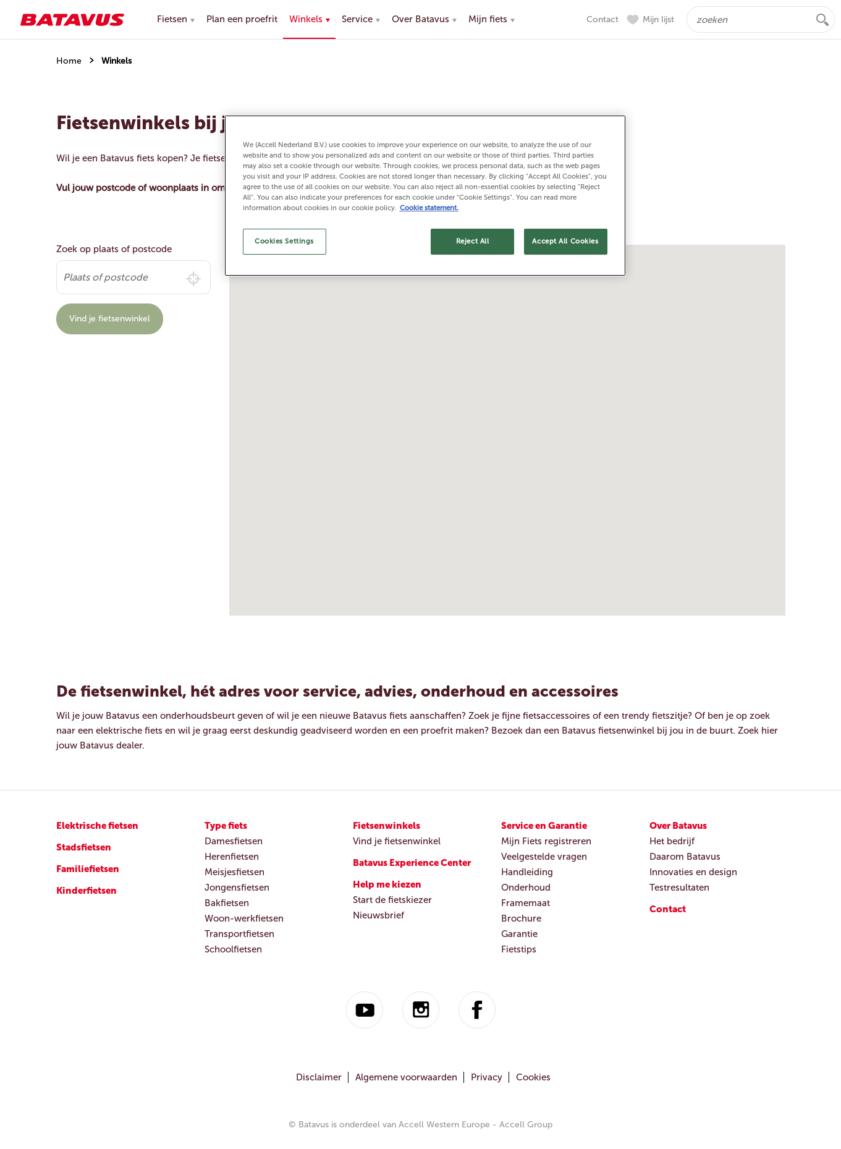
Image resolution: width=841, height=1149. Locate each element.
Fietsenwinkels (386, 825)
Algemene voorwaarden (406, 1077)
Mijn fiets (491, 19)
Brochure (521, 918)
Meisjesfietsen (234, 872)
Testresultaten (679, 887)
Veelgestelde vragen (544, 856)
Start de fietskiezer (392, 899)
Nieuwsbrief (378, 915)
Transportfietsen (239, 933)
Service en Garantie (544, 825)
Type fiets (226, 825)
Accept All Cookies (565, 241)
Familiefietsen (87, 869)
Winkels (309, 19)
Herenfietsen (232, 856)
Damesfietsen (234, 841)
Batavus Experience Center (412, 862)
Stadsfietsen (83, 847)
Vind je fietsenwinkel (109, 318)
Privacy (486, 1077)
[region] (425, 195)
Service (361, 19)
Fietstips (518, 949)
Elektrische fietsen (97, 825)
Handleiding (527, 872)
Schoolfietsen (233, 949)
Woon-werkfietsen (244, 918)
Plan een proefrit (241, 19)
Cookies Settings (284, 241)
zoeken (822, 20)
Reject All (472, 241)
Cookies (533, 1077)
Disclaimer (319, 1077)
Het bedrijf (672, 841)
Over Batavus (424, 19)
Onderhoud (526, 887)
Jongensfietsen (237, 887)
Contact (602, 19)
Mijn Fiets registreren (546, 841)
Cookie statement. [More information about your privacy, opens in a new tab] (429, 207)
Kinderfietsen (86, 890)
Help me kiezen (387, 884)
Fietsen (176, 19)
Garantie (519, 933)
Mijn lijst (658, 19)
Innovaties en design (693, 872)
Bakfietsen (227, 903)
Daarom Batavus (685, 856)
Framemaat (525, 903)
